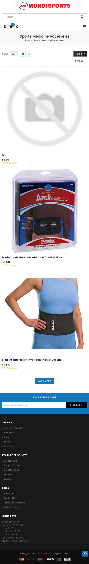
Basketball (9, 446)
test (4, 154)
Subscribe (76, 405)
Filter (81, 54)
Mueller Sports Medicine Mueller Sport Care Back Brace (32, 257)
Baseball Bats (10, 460)
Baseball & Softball (13, 428)
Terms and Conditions (14, 502)
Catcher (7, 479)
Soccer (7, 441)
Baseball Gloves (12, 465)
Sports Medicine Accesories (53, 40)
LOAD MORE (44, 381)
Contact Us (9, 498)
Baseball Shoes (11, 469)
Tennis (7, 437)
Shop (36, 40)
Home (27, 40)
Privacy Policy (11, 507)
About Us (8, 493)
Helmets (8, 474)
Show (5, 53)
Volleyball (9, 432)
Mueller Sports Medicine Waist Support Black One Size (31, 359)
